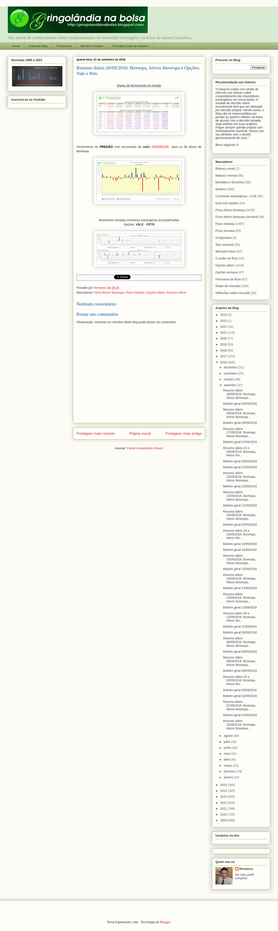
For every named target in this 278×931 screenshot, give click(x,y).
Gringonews (223, 237)
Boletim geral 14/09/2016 (240, 588)
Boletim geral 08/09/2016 (240, 651)
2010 (224, 814)
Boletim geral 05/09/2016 (240, 690)
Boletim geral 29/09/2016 (240, 403)
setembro (230, 385)
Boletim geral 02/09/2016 (240, 696)
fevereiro (230, 771)
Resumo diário (176, 292)
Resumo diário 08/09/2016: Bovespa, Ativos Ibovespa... (239, 642)
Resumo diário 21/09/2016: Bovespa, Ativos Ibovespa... (239, 495)
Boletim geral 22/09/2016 (240, 486)
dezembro (231, 367)
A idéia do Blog (37, 46)
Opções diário (155, 292)
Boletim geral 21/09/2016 (240, 505)
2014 (224, 790)
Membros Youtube (91, 46)
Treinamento (64, 46)
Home (16, 46)
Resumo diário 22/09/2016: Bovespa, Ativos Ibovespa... (239, 476)
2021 (224, 332)
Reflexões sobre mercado (232, 293)
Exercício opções (227, 203)
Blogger (165, 922)
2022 (224, 326)
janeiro (229, 777)
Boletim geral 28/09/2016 (240, 423)
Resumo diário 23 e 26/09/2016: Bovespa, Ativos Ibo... (239, 451)
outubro (229, 379)
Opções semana (226, 272)
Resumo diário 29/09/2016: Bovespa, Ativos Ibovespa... (239, 394)
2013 (224, 796)
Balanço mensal (226, 175)
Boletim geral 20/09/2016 (240, 524)
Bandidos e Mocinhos (230, 182)
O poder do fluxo (226, 258)
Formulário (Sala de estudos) (130, 46)
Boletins (220, 189)
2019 (224, 344)
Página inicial (140, 433)
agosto (229, 735)
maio (227, 753)
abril (227, 759)
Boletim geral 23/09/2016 (240, 467)
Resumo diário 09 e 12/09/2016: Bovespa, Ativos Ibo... (239, 617)
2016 (224, 362)
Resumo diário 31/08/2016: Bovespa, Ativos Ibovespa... (239, 724)
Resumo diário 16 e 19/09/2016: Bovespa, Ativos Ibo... (239, 534)
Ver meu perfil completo (244, 876)
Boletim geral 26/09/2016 (240, 461)
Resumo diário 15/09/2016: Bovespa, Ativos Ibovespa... (239, 559)
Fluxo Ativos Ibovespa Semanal (236, 217)
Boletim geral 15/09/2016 (240, 569)
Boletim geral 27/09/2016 (240, 442)
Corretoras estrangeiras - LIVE (236, 196)
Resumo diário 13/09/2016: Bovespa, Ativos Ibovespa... (239, 597)
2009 (224, 820)
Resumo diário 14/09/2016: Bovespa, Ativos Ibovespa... (239, 578)
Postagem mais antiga (183, 433)
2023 (224, 321)
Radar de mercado (228, 286)
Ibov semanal (224, 244)
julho (227, 742)
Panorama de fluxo (228, 279)
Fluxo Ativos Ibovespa (109, 292)
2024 (224, 314)
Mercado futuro (225, 251)
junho (228, 747)
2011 (224, 808)
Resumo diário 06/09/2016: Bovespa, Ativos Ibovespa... (239, 661)
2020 (224, 338)
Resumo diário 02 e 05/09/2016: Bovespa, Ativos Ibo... (239, 680)
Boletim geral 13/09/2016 (240, 607)
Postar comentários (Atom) (145, 448)
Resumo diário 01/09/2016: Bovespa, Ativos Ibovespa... (239, 705)
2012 (224, 802)
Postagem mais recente (95, 433)
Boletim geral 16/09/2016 (240, 550)
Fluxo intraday (135, 292)
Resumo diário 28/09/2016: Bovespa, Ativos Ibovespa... (239, 413)
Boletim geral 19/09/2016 (240, 544)
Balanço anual (225, 168)
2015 (224, 785)
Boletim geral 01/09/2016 (240, 715)
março (228, 765)
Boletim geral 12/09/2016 (240, 626)
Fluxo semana (225, 230)
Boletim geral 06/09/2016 (240, 670)
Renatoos (246, 869)
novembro (231, 373)
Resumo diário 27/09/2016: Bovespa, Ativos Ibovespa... (239, 432)
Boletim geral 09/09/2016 (240, 632)
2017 (224, 356)
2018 (224, 350)
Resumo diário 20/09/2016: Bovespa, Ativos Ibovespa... (239, 515)
